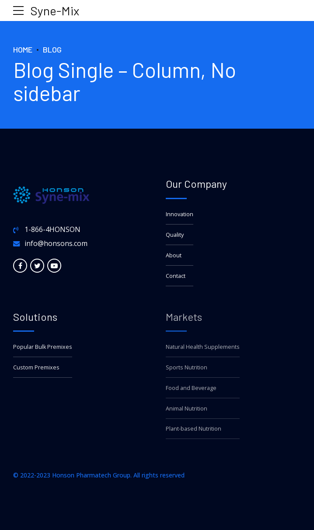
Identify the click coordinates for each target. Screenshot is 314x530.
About (173, 255)
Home (22, 49)
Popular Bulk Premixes (42, 347)
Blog (52, 49)
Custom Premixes (36, 367)
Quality (175, 235)
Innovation (179, 214)
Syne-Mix (55, 10)
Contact (175, 276)
